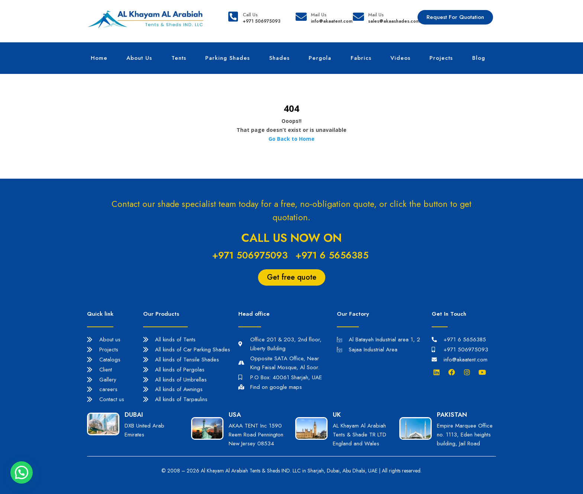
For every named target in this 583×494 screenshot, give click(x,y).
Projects (441, 58)
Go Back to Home (291, 138)
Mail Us (318, 14)
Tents (178, 58)
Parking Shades (227, 58)
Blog (478, 58)
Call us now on (291, 238)
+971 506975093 (250, 255)
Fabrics (361, 58)
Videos (400, 58)
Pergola (320, 58)
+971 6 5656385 (331, 255)
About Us (139, 58)
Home (99, 58)
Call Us (250, 14)
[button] (21, 472)
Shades (279, 58)
